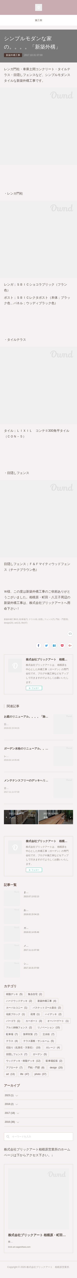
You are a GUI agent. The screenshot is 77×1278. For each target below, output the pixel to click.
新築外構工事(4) (11, 619)
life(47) (24, 623)
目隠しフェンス (16, 1055)
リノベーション (49, 1028)
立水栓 (48, 1035)
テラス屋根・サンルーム (38, 1041)
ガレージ (53, 1048)
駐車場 (12, 1035)
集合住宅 (35, 995)
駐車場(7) (23, 619)
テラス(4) (33, 619)
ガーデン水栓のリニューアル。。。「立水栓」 (33, 748)
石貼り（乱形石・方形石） (23, 1048)
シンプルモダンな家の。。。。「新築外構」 (47, 964)
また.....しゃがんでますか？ (38, 893)
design (56, 1068)
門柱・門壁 (36, 1068)
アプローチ (14, 1068)
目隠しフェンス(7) (46, 619)
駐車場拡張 (54, 1061)
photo (40, 1075)
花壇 (35, 1015)
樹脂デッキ (14, 995)
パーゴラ (13, 1021)
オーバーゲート (58, 1021)
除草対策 (30, 1035)
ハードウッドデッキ (19, 1001)
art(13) (17, 623)
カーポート (34, 1021)
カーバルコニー (16, 1008)
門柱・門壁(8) (62, 619)
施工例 (38, 20)
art (10, 1075)
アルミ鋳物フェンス (19, 1028)
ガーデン (40, 1055)
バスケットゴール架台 (47, 1008)
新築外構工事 (13, 55)
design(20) (8, 623)
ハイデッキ (53, 1015)
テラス (12, 1041)
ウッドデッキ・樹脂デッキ (23, 1061)
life (24, 1075)
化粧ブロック (15, 1015)
